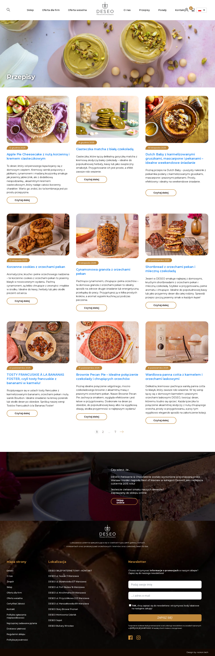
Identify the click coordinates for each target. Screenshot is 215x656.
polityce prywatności (140, 628)
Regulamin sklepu (16, 634)
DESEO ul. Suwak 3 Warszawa (63, 576)
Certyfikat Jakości (16, 603)
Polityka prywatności (17, 640)
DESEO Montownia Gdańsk (62, 614)
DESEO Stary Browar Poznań (63, 609)
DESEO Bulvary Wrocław (61, 626)
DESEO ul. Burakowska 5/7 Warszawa (67, 581)
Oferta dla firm (51, 10)
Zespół (10, 581)
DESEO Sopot (55, 620)
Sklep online (120, 501)
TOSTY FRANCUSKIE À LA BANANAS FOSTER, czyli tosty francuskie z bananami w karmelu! (35, 379)
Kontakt (180, 10)
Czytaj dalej (22, 200)
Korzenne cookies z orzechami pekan (36, 267)
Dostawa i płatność (16, 628)
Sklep (30, 10)
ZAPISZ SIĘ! (165, 617)
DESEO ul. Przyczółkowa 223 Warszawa (68, 598)
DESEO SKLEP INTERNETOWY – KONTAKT (70, 570)
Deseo (10, 570)
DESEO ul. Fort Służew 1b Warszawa (66, 587)
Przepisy (144, 10)
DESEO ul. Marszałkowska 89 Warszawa (68, 603)
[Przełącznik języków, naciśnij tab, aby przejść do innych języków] (201, 10)
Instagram (138, 636)
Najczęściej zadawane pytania (22, 623)
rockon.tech (202, 652)
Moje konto (186, 8)
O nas (127, 10)
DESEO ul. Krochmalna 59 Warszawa (67, 592)
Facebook (130, 636)
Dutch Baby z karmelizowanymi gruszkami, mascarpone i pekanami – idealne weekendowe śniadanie (174, 159)
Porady (162, 10)
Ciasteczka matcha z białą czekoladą (105, 149)
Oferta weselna (77, 10)
